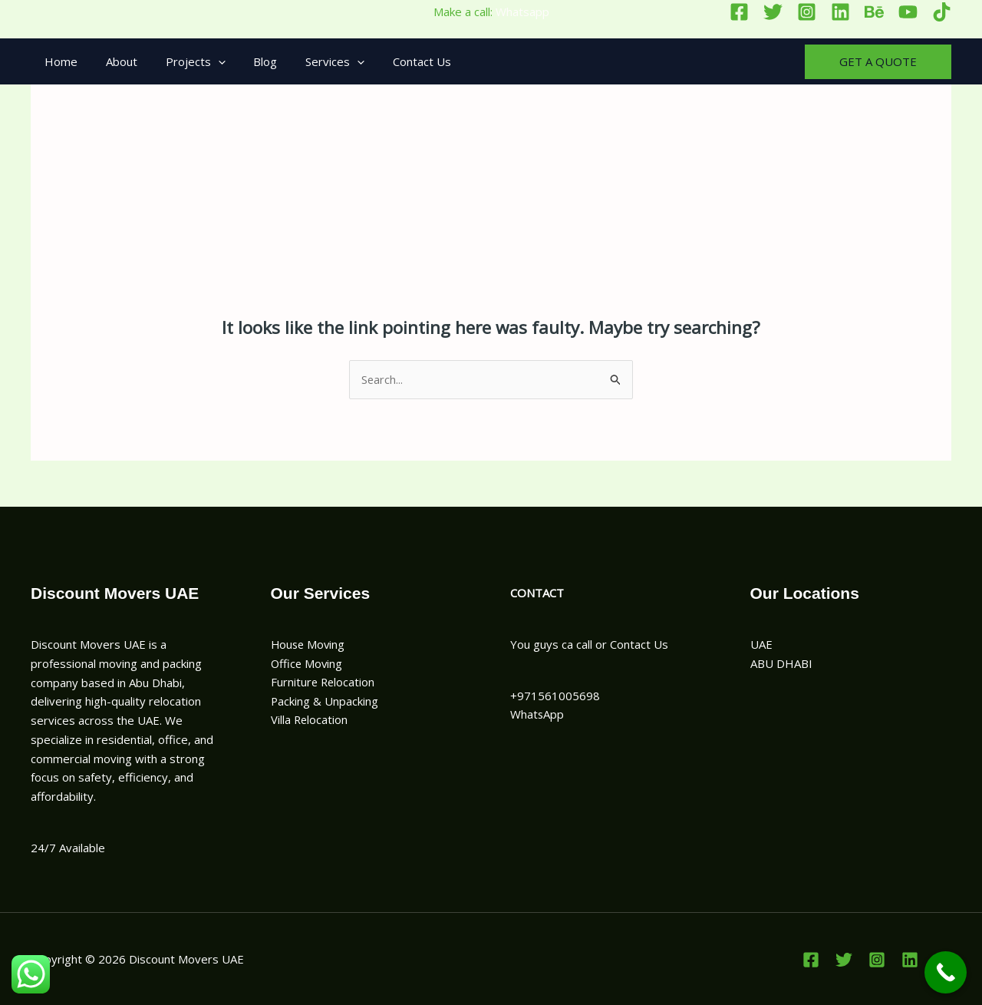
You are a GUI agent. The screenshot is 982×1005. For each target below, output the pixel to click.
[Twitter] (773, 11)
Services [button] (311, 61)
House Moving (309, 644)
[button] (205, 61)
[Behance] (874, 11)
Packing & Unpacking (325, 701)
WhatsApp (537, 714)
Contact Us (393, 61)
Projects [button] (183, 61)
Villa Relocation (310, 720)
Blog (247, 61)
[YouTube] (908, 11)
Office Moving (307, 663)
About (114, 61)
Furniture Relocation (324, 682)
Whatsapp (522, 11)
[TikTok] (941, 11)
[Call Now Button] (945, 972)
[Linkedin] (840, 11)
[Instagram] (806, 11)
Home (58, 61)
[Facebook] (739, 11)
